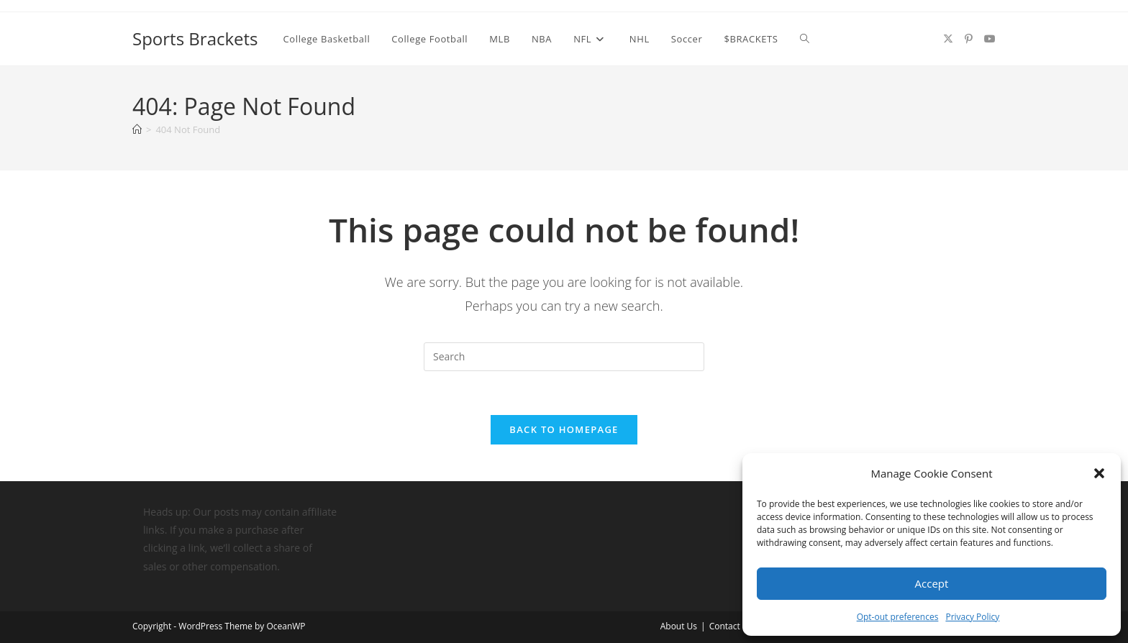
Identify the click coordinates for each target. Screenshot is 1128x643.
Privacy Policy (972, 617)
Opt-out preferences (898, 617)
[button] (1099, 473)
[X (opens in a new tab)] (948, 39)
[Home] (137, 129)
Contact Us (731, 626)
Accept (932, 583)
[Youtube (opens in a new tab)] (989, 39)
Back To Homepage (563, 429)
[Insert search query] (564, 356)
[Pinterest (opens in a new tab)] (968, 39)
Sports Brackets (195, 38)
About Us (678, 626)
